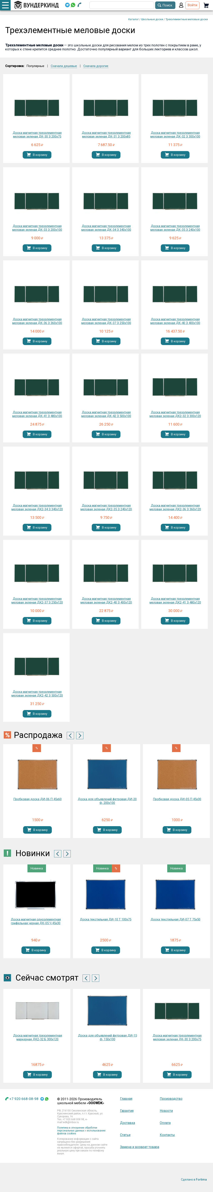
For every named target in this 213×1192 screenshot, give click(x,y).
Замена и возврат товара (139, 1147)
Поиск (167, 5)
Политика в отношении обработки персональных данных (77, 1129)
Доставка (127, 1123)
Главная (126, 1099)
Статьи (125, 1135)
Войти (192, 5)
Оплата (165, 1123)
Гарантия (127, 1111)
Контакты (167, 1135)
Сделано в (194, 1179)
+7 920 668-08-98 (23, 1099)
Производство (171, 1099)
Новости (166, 1111)
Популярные (35, 66)
